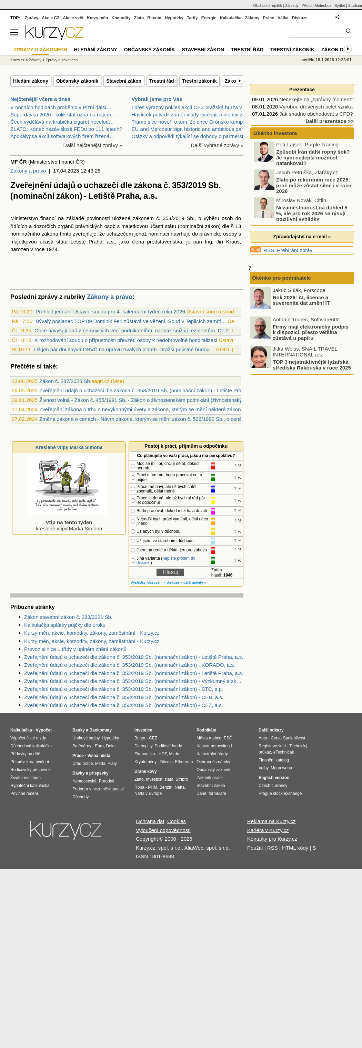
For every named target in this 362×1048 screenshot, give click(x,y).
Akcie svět (73, 17)
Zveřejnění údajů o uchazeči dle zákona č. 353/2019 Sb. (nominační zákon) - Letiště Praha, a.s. (133, 657)
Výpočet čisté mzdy (28, 738)
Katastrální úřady (212, 753)
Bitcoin (154, 17)
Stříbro (181, 779)
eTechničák (283, 752)
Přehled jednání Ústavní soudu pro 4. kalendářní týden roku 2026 (110, 311)
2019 (178, 218)
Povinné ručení (24, 793)
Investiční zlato (159, 779)
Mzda (100, 763)
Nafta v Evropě (148, 793)
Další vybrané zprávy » (217, 145)
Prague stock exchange (280, 793)
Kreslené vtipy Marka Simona (69, 447)
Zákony (252, 17)
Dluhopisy (143, 746)
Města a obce (209, 738)
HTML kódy (295, 848)
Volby (263, 768)
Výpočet (44, 730)
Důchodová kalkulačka (31, 746)
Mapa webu (281, 768)
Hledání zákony (30, 81)
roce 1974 (46, 249)
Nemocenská (84, 781)
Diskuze (300, 17)
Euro (99, 746)
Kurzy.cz (17, 60)
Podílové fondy (168, 746)
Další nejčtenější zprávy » (92, 145)
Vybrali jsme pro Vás (157, 99)
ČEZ (153, 738)
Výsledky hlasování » (148, 582)
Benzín (166, 787)
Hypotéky (174, 17)
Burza (139, 738)
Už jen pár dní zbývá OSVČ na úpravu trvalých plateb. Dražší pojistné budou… (124, 349)
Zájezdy (292, 5)
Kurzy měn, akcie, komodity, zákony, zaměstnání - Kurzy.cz (92, 633)
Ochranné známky (213, 761)
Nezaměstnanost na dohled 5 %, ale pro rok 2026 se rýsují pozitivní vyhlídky (312, 213)
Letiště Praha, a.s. (92, 242)
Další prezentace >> (329, 121)
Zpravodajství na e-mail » (302, 236)
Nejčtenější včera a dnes (40, 99)
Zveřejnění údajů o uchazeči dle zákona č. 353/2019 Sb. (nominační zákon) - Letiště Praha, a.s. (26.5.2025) (162, 390)
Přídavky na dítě (25, 753)
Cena (276, 738)
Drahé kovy (145, 771)
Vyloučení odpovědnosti (163, 830)
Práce (268, 17)
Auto (263, 738)
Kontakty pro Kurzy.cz (272, 839)
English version (274, 777)
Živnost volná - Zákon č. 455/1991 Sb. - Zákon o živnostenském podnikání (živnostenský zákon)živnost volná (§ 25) (171, 400)
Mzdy (174, 753)
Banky (78, 730)
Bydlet (339, 5)
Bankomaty (100, 730)
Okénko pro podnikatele (281, 278)
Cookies (176, 821)
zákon (212, 226)
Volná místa (98, 755)
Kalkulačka (231, 17)
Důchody (80, 797)
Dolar (111, 746)
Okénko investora (274, 133)
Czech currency (273, 785)
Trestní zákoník (199, 81)
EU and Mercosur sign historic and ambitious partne (191, 129)
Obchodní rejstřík (267, 5)
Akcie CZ (50, 17)
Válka (283, 17)
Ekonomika (144, 753)
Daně (202, 793)
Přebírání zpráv (295, 250)
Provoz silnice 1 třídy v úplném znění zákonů (75, 649)
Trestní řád (161, 81)
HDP (163, 753)
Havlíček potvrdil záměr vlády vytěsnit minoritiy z (187, 114)
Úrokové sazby (85, 738)
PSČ (228, 738)
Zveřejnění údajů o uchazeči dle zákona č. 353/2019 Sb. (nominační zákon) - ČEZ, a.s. (123, 705)
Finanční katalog (274, 760)
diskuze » (174, 582)
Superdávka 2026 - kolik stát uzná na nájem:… (64, 114)
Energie (209, 17)
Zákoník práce (210, 777)
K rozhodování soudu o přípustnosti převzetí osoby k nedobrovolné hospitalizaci (125, 340)
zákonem (143, 218)
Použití (255, 848)
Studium (355, 5)
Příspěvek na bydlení (29, 761)
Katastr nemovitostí (214, 746)
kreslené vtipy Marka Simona (67, 522)
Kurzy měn (97, 17)
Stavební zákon (123, 81)
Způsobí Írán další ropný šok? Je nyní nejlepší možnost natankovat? (313, 158)
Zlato (139, 17)
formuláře (217, 793)
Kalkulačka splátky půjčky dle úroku (64, 625)
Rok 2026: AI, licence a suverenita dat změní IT (301, 300)
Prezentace (302, 89)
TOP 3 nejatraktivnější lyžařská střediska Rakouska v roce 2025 (312, 365)
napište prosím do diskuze (166, 560)
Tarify (192, 17)
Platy (112, 763)
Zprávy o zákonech (62, 60)
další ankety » (194, 582)
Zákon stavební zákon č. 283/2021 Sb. (68, 617)
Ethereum (184, 761)
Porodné (106, 781)
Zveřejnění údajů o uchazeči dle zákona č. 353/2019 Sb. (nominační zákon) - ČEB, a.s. (123, 697)
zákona (49, 234)
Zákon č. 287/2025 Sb (64, 381)
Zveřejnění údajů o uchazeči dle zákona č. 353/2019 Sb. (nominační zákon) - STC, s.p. (123, 689)
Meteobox (323, 5)
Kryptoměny (145, 761)
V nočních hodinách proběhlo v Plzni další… (61, 107)
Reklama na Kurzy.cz (271, 821)
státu (170, 226)
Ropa (139, 787)
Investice (143, 730)
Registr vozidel (272, 746)
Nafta (180, 787)
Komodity (120, 17)
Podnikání (206, 730)
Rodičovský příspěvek (30, 769)
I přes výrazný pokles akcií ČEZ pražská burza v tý (190, 107)
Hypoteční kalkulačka (29, 785)
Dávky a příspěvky (90, 773)
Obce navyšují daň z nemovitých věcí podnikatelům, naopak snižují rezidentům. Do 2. (132, 330)
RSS (268, 250)
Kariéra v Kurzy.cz (268, 830)
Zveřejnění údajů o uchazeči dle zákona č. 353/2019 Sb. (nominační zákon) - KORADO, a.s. (129, 665)
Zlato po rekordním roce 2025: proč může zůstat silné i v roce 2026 (313, 186)
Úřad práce (82, 763)
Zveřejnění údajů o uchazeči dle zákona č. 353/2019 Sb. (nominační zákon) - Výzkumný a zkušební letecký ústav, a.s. (133, 681)
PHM (152, 787)
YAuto (307, 5)
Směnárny (81, 746)
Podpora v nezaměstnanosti (98, 789)
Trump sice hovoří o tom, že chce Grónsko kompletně (193, 122)
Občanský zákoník (77, 81)
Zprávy (31, 17)
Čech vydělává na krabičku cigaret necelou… (62, 122)
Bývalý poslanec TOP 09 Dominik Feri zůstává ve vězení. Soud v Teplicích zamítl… (131, 321)
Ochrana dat (150, 821)
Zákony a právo (28, 171)
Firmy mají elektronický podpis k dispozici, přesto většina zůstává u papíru (311, 332)
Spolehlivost (294, 738)
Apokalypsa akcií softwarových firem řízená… (62, 136)
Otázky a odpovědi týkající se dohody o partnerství (190, 136)
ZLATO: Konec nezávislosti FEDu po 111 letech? (66, 129)
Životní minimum (25, 777)
